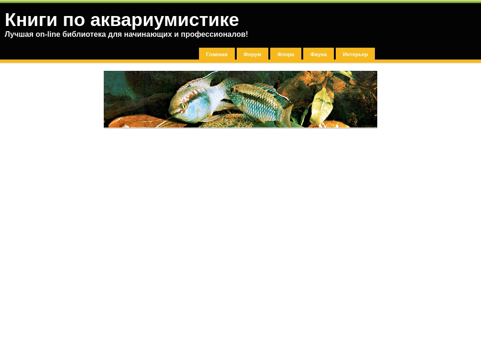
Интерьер (355, 54)
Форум (252, 54)
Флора (285, 54)
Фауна (318, 54)
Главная (217, 54)
